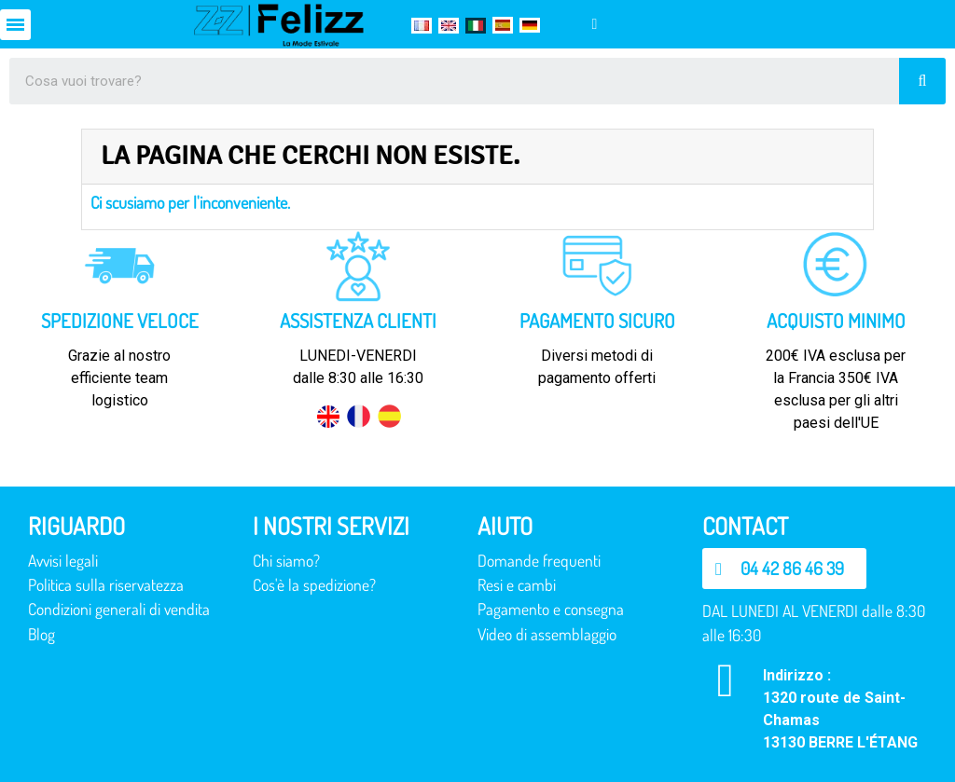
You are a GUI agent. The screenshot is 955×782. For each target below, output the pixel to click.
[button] (784, 568)
